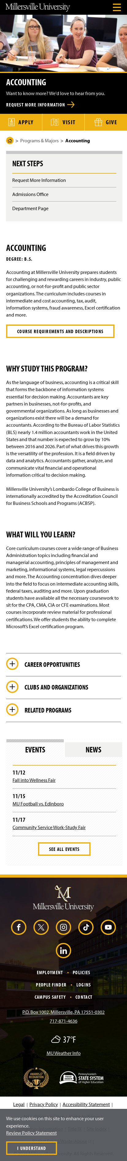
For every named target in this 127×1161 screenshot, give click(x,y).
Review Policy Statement (31, 1133)
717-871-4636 (63, 1021)
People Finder (51, 985)
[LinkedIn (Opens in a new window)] (63, 950)
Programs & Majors (39, 140)
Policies (81, 972)
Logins (83, 985)
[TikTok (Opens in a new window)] (86, 927)
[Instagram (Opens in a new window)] (63, 927)
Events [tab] (35, 749)
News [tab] (93, 749)
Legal (19, 1104)
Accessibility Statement (86, 1104)
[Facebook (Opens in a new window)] (18, 927)
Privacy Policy (43, 1104)
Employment (50, 972)
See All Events (64, 849)
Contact (83, 997)
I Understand (31, 1148)
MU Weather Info (64, 1053)
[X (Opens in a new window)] (41, 927)
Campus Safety (50, 997)
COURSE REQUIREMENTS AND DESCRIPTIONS (60, 331)
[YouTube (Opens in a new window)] (108, 927)
